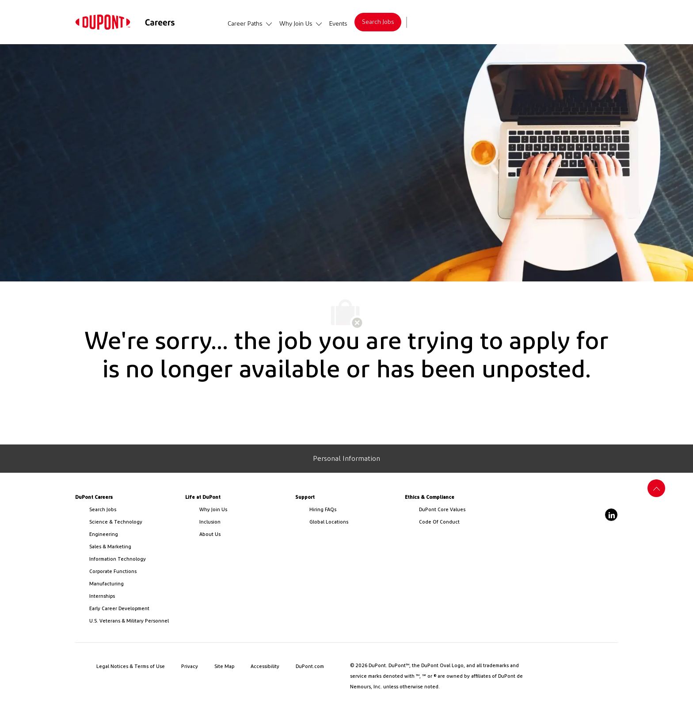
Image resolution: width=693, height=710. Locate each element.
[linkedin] (611, 514)
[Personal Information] (346, 458)
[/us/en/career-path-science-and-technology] (133, 522)
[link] (102, 22)
